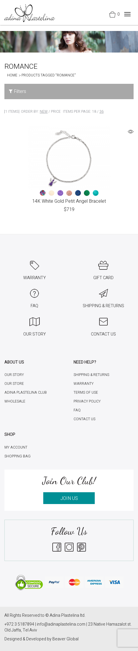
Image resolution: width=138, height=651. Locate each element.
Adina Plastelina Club (25, 392)
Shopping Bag (17, 456)
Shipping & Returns (91, 374)
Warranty (84, 383)
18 (94, 111)
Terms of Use (86, 392)
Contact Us (84, 419)
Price (56, 111)
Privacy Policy (87, 401)
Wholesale (14, 401)
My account (15, 447)
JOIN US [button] (69, 498)
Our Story (14, 374)
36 (101, 111)
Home (12, 75)
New (44, 111)
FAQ (77, 410)
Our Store (14, 383)
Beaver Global (65, 639)
